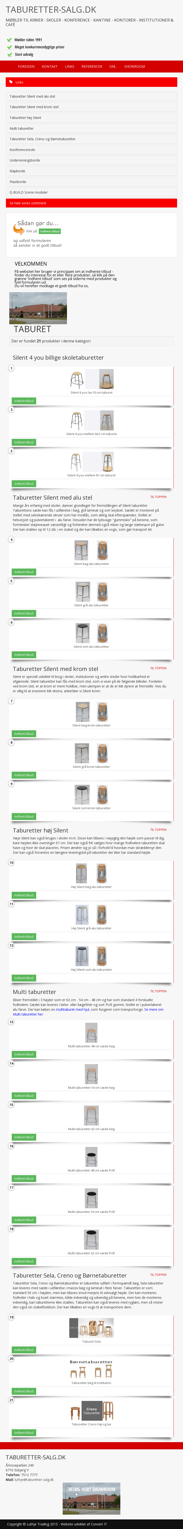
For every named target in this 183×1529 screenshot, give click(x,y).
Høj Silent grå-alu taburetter (91, 928)
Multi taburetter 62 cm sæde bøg (91, 1129)
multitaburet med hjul (72, 1009)
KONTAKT (50, 66)
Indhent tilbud (24, 401)
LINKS (69, 66)
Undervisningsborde (25, 160)
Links (18, 82)
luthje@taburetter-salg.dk (34, 1479)
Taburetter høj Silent (25, 117)
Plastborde (18, 181)
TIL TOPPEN (158, 497)
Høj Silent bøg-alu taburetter (91, 887)
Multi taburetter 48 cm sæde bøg (91, 1046)
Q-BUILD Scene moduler (29, 192)
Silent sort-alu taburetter (91, 646)
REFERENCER (91, 66)
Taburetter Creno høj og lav (91, 1424)
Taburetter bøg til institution (91, 1383)
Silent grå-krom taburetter (91, 766)
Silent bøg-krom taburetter (91, 725)
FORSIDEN (26, 66)
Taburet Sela (91, 1341)
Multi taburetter (22, 128)
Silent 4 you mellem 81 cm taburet (91, 475)
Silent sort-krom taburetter (91, 808)
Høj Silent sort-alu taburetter (91, 969)
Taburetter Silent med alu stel (32, 96)
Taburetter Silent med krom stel (34, 107)
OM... (113, 66)
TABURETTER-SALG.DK (51, 9)
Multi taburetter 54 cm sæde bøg (91, 1087)
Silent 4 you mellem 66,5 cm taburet (91, 434)
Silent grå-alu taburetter (91, 605)
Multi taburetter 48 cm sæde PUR (91, 1170)
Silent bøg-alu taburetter (91, 564)
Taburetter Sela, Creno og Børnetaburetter (43, 139)
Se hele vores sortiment (28, 203)
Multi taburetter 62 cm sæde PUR (91, 1253)
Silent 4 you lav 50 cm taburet (91, 392)
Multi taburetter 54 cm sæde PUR (91, 1212)
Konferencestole (22, 149)
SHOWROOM (134, 66)
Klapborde (17, 171)
